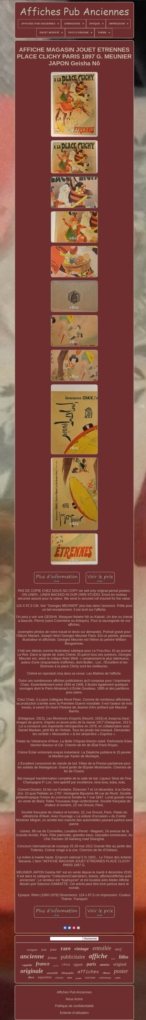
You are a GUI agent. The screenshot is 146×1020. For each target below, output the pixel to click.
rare (66, 948)
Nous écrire (74, 999)
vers (69, 977)
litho (123, 957)
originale (31, 971)
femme (52, 958)
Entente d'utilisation (74, 1013)
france (43, 964)
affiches (88, 971)
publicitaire (73, 957)
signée (78, 964)
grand (55, 965)
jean (44, 949)
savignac (32, 949)
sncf (118, 949)
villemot (106, 973)
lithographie (68, 972)
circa (66, 964)
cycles (117, 977)
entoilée (101, 948)
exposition (45, 977)
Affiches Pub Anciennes (74, 992)
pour (53, 949)
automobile (52, 972)
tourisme (90, 977)
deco (31, 977)
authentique (105, 977)
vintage (81, 948)
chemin (59, 977)
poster (121, 971)
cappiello (27, 965)
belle (113, 959)
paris (91, 964)
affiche (98, 956)
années (105, 965)
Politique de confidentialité (74, 1006)
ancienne (32, 956)
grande (78, 978)
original (120, 964)
